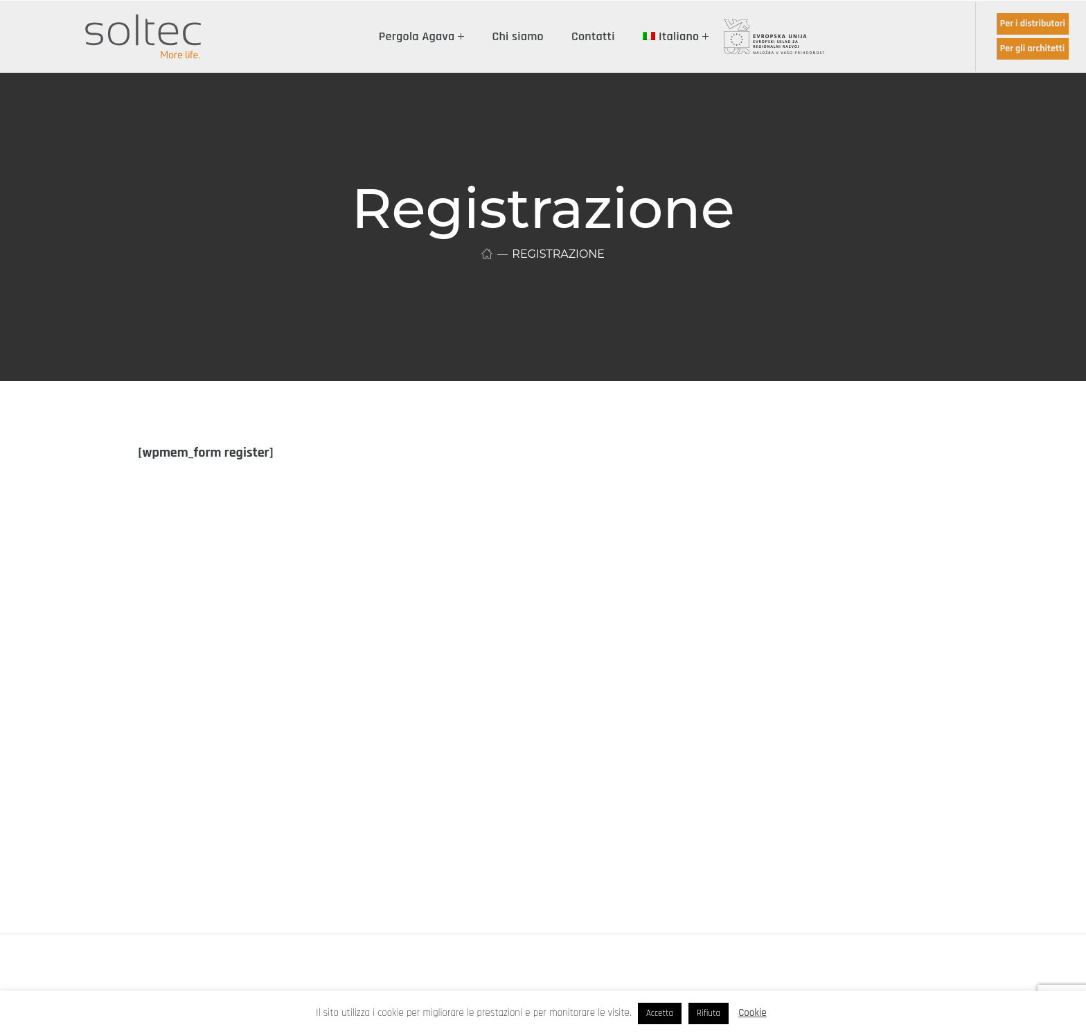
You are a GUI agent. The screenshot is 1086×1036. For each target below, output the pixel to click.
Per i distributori (1032, 23)
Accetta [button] (659, 1013)
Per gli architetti (1032, 48)
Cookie (752, 1012)
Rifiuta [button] (708, 1013)
